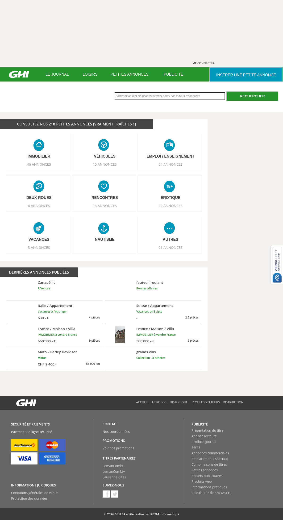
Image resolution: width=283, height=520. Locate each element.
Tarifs (195, 447)
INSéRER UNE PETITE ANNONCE (246, 75)
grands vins (146, 351)
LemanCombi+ (114, 471)
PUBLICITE (173, 74)
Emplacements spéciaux (210, 458)
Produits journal (203, 441)
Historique (179, 402)
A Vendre (44, 288)
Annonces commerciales (210, 453)
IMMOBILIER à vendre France (57, 335)
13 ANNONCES (105, 205)
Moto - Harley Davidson (58, 351)
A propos (159, 402)
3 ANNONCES (39, 247)
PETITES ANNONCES (130, 74)
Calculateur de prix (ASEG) (211, 492)
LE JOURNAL (57, 74)
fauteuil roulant (149, 282)
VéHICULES (105, 156)
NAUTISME (105, 239)
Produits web (201, 481)
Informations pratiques (209, 487)
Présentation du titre (207, 430)
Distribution (233, 402)
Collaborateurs (206, 402)
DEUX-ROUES (39, 198)
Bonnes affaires (147, 288)
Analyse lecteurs (203, 436)
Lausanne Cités (114, 477)
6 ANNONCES (39, 205)
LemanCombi (113, 466)
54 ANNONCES (170, 164)
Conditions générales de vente (34, 492)
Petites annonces (204, 470)
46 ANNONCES (39, 164)
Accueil (142, 402)
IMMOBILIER (39, 156)
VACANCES (39, 239)
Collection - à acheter (150, 358)
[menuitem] (57, 74)
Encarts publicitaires (206, 475)
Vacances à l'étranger (52, 311)
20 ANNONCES (170, 205)
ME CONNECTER (203, 63)
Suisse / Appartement (154, 305)
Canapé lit (46, 282)
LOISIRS (90, 74)
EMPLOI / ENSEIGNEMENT (171, 156)
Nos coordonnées (116, 431)
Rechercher (252, 96)
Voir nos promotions (118, 448)
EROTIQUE (170, 198)
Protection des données (29, 498)
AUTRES (170, 239)
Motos (42, 358)
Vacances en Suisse (149, 311)
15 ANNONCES (105, 164)
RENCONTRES (105, 198)
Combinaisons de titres (209, 464)
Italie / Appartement (55, 305)
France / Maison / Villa (56, 328)
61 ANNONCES (170, 247)
